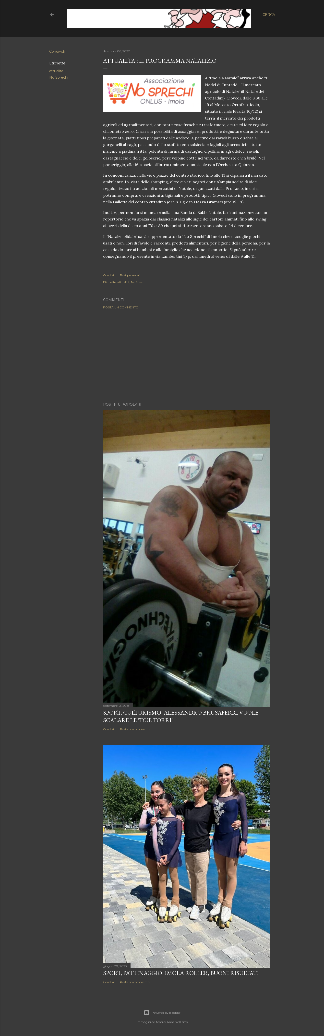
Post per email (130, 275)
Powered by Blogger (162, 1013)
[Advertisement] (186, 355)
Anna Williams (177, 1022)
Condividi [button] (57, 51)
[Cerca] (269, 15)
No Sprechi (58, 77)
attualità (56, 71)
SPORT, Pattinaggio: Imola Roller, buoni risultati (181, 973)
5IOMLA (83, 14)
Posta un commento (120, 307)
